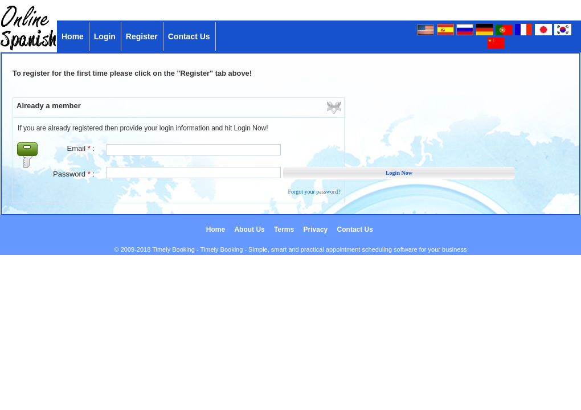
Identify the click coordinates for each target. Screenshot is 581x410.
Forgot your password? (314, 191)
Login (106, 36)
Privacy (317, 229)
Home (74, 36)
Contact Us (190, 36)
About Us (250, 229)
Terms (285, 229)
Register (143, 36)
